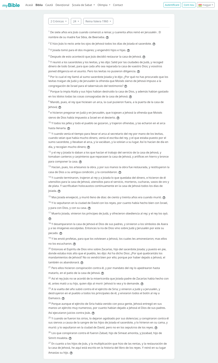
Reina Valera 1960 (97, 21)
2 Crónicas (58, 21)
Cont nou (189, 4)
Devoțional (62, 5)
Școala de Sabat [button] (82, 5)
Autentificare (172, 4)
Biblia (39, 5)
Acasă (29, 5)
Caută (49, 5)
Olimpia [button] (103, 5)
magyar (204, 4)
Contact (118, 5)
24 (75, 21)
